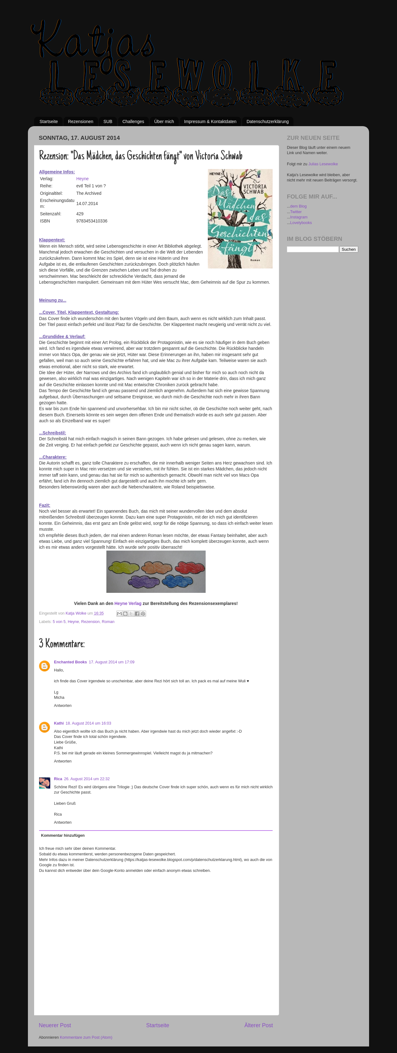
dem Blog (298, 206)
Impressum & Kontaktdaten (210, 121)
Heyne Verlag (127, 603)
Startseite (49, 121)
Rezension (90, 622)
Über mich (164, 121)
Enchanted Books (70, 662)
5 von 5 (59, 622)
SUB (107, 121)
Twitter (296, 212)
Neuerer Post (55, 1025)
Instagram (299, 217)
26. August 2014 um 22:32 (87, 779)
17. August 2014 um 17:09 (111, 662)
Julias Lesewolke (323, 164)
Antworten (63, 705)
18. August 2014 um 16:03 (88, 723)
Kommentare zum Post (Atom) (86, 1037)
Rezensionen (80, 121)
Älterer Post (258, 1025)
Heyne (82, 178)
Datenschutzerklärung (268, 121)
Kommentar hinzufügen (63, 835)
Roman (108, 622)
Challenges (133, 121)
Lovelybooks (301, 223)
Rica (58, 779)
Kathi (59, 723)
